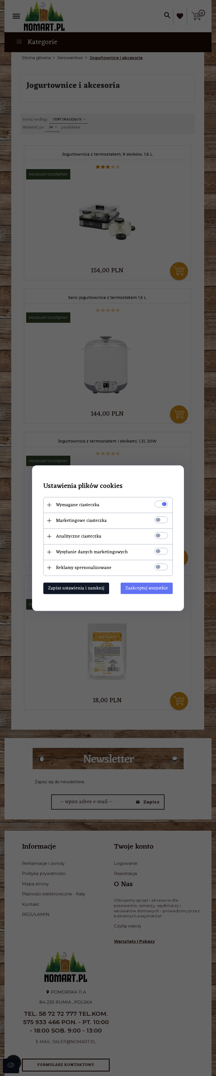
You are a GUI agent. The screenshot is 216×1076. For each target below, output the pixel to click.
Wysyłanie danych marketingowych (92, 552)
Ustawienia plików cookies (83, 486)
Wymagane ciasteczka (77, 505)
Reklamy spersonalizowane (83, 568)
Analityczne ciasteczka (78, 536)
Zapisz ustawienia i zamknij (76, 588)
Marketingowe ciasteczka (81, 520)
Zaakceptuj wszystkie (146, 588)
